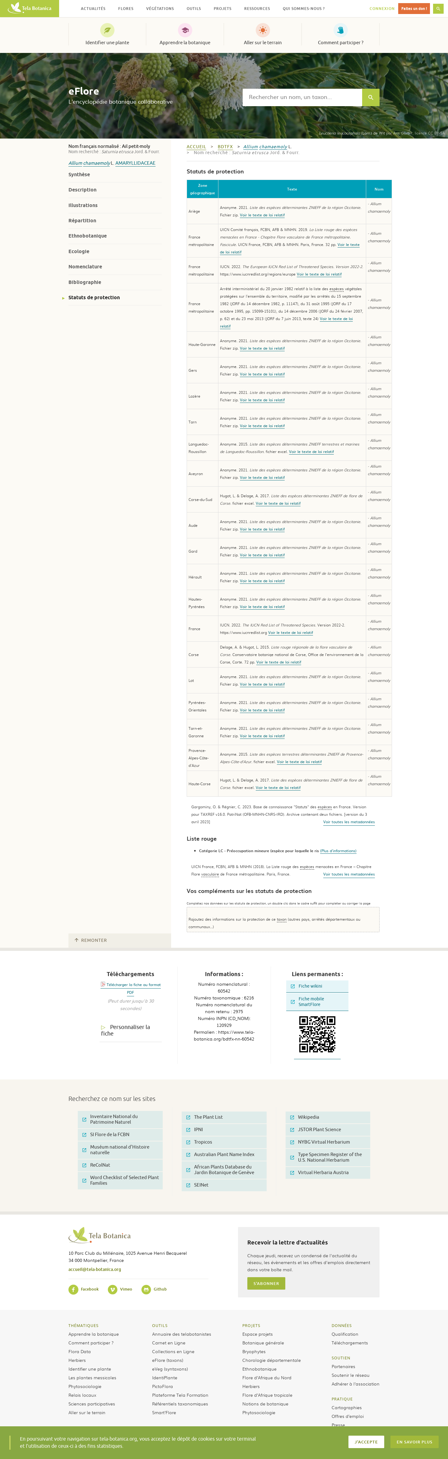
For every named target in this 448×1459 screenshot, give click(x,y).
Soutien (341, 1358)
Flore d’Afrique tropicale (267, 1395)
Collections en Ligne (173, 1351)
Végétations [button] (160, 8)
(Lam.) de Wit (352, 133)
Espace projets (257, 1334)
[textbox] (302, 97)
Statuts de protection (94, 297)
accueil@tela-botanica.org (94, 1269)
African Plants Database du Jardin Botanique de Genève (220, 1170)
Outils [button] (194, 8)
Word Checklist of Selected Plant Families (120, 1180)
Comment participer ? (340, 42)
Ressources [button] (257, 8)
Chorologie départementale (271, 1360)
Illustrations (83, 205)
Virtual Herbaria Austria (319, 1173)
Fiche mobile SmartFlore (307, 1001)
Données (342, 1325)
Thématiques (83, 1325)
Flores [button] (125, 8)
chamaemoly (96, 163)
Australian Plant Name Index (220, 1155)
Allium (75, 163)
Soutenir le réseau (351, 1375)
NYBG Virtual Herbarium (320, 1142)
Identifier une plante (107, 42)
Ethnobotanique (87, 236)
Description (82, 190)
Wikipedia (304, 1117)
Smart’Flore (164, 1412)
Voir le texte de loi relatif (262, 215)
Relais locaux (82, 1395)
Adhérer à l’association (356, 1384)
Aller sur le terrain (263, 42)
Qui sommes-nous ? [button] (304, 8)
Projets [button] (222, 8)
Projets (251, 1325)
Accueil (196, 146)
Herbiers (77, 1360)
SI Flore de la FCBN (105, 1135)
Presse (338, 1425)
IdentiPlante (164, 1377)
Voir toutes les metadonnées (349, 821)
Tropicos (199, 1142)
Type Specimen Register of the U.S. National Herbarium (326, 1157)
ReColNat (96, 1165)
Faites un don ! (414, 8)
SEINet (197, 1185)
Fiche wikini (306, 986)
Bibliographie (84, 282)
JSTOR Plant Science (315, 1130)
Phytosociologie (84, 1386)
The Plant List (204, 1117)
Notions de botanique (265, 1403)
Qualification (345, 1334)
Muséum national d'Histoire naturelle (115, 1150)
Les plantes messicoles (92, 1377)
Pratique (342, 1399)
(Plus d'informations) (338, 850)
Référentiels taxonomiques (180, 1403)
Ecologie (78, 251)
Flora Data (79, 1351)
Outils (160, 1325)
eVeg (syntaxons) (170, 1369)
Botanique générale (263, 1342)
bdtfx (225, 146)
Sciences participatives (91, 1403)
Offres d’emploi (348, 1416)
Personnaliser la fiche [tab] (125, 1030)
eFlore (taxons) (167, 1360)
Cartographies (347, 1407)
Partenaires (343, 1366)
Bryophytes (254, 1351)
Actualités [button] (93, 8)
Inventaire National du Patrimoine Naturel (110, 1119)
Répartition (82, 221)
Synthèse (79, 174)
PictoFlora (162, 1386)
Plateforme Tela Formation (180, 1395)
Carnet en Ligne (168, 1342)
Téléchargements (350, 1342)
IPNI (194, 1130)
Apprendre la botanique (185, 42)
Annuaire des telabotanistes (181, 1334)
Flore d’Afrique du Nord (267, 1377)
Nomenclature (85, 267)
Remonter (91, 940)
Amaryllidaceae (135, 163)
